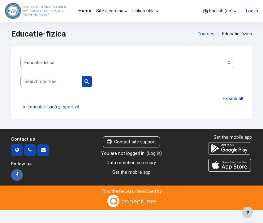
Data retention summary (131, 162)
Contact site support (131, 142)
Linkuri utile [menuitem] (143, 11)
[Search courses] (51, 81)
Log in (252, 11)
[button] (220, 11)
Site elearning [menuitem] (109, 11)
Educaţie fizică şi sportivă (53, 107)
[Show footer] (247, 212)
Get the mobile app (131, 172)
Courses (205, 34)
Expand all (233, 98)
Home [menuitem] (84, 10)
